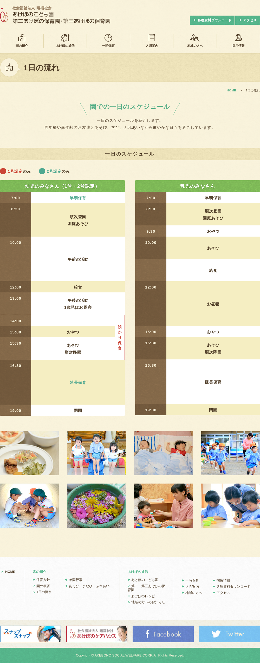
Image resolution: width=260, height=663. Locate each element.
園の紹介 (22, 41)
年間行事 (75, 580)
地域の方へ (195, 41)
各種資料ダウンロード (214, 20)
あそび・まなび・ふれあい (89, 586)
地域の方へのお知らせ (148, 602)
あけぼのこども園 (144, 580)
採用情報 (238, 41)
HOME (10, 572)
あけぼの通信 (65, 41)
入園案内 (152, 41)
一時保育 (108, 41)
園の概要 (43, 586)
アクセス (250, 20)
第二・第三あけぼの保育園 (146, 588)
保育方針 (43, 580)
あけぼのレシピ (143, 596)
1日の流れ (44, 592)
